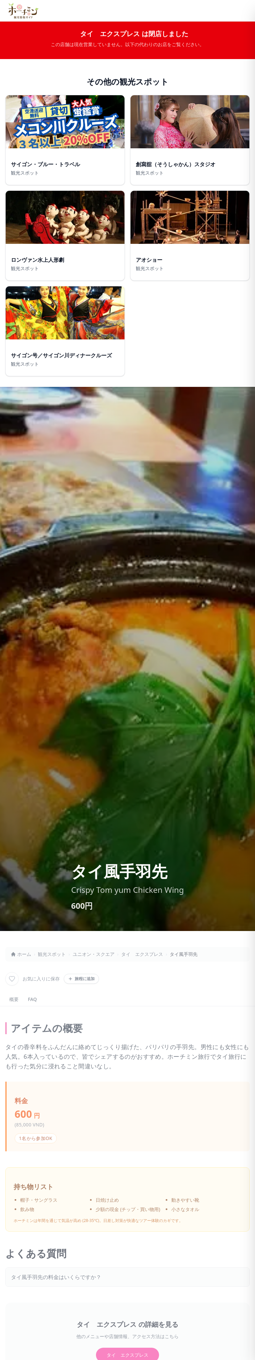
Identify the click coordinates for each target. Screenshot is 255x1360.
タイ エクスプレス (142, 954)
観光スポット (52, 954)
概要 (14, 999)
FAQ (32, 999)
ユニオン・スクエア (94, 954)
